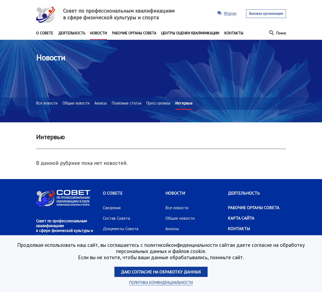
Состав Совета (116, 218)
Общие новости (180, 218)
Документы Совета (120, 228)
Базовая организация (266, 13)
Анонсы (172, 228)
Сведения (112, 207)
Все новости (176, 207)
